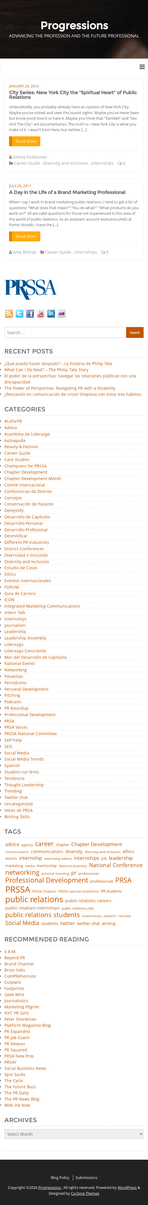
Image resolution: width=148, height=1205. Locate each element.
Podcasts (13, 701)
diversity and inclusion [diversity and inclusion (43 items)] (103, 852)
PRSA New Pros (19, 1056)
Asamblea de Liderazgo (27, 434)
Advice (10, 427)
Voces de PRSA (18, 810)
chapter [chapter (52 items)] (62, 845)
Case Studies (16, 459)
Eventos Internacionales (27, 580)
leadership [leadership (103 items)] (121, 857)
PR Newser (14, 1043)
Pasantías (13, 676)
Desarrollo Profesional (26, 529)
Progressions (50, 1187)
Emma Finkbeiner (30, 157)
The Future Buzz (20, 1086)
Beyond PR (14, 957)
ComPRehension (20, 976)
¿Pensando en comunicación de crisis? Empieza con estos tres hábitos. (73, 394)
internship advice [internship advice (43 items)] (58, 858)
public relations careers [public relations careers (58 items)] (88, 901)
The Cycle (13, 1080)
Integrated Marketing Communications (42, 606)
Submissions (86, 1177)
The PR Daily (16, 1093)
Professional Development (29, 714)
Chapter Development (25, 472)
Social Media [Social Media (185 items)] (22, 923)
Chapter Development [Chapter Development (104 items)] (96, 844)
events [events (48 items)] (11, 858)
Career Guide (27, 163)
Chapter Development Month (32, 478)
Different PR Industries (26, 542)
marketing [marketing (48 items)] (14, 866)
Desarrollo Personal (23, 523)
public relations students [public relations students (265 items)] (42, 915)
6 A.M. (10, 951)
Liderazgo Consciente (25, 651)
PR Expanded (17, 1031)
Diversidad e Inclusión (26, 555)
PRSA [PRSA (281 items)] (123, 880)
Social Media (16, 753)
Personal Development (26, 689)
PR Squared (15, 1050)
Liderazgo (13, 644)
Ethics (10, 574)
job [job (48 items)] (104, 858)
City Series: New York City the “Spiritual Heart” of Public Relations (73, 95)
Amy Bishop (24, 252)
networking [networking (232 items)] (22, 872)
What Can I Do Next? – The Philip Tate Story (46, 369)
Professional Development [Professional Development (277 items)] (46, 880)
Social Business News (25, 1068)
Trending (13, 791)
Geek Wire (14, 994)
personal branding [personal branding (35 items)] (55, 873)
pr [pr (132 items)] (73, 872)
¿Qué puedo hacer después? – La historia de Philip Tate (58, 363)
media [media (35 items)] (29, 866)
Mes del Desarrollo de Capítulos (35, 657)
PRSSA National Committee (30, 733)
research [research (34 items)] (110, 916)
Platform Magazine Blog (27, 1025)
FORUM (11, 587)
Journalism (14, 625)
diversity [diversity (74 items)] (74, 851)
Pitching (12, 695)
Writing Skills (17, 816)
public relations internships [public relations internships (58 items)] (32, 908)
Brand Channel (19, 964)
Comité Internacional (24, 485)
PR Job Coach (17, 1037)
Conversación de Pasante (28, 504)
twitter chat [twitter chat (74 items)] (88, 923)
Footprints (14, 988)
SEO (8, 746)
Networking (15, 670)
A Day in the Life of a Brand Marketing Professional (67, 192)
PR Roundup (16, 708)
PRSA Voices (16, 727)
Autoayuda (14, 440)
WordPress (127, 1187)
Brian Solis (14, 970)
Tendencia (14, 778)
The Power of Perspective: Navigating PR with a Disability (59, 388)
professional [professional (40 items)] (89, 873)
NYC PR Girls (16, 1013)
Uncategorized (18, 804)
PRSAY (10, 1062)
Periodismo (15, 682)
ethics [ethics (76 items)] (128, 851)
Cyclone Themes (85, 1193)
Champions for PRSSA (25, 466)
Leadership (15, 631)
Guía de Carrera (20, 593)
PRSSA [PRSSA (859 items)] (17, 889)
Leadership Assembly (25, 638)
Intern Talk (14, 612)
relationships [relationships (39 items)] (92, 915)
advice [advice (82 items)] (12, 844)
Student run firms (21, 772)
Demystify (14, 510)
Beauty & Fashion (21, 446)
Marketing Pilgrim (21, 1007)
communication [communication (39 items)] (17, 851)
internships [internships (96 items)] (86, 858)
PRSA (9, 721)
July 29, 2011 (20, 185)
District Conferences (24, 548)
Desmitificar (16, 536)
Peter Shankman (20, 1019)
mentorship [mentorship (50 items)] (46, 866)
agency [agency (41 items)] (27, 845)
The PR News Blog (21, 1099)
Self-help (13, 740)
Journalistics (16, 1000)
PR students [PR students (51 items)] (111, 891)
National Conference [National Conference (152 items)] (116, 865)
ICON (9, 599)
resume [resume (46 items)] (124, 916)
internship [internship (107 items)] (30, 857)
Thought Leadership (24, 785)
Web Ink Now (17, 1105)
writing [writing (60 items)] (109, 924)
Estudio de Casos (21, 567)
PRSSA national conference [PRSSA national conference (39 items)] (78, 891)
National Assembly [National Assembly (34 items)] (73, 866)
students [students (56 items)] (49, 924)
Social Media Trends (24, 759)
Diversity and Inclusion (65, 163)
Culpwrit (12, 982)
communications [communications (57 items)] (47, 852)
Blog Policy (60, 1177)
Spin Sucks (14, 1074)
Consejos (13, 498)
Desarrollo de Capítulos (27, 517)
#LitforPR (13, 421)
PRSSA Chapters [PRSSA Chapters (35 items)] (44, 891)
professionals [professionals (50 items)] (101, 881)
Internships (102, 163)
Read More (26, 141)
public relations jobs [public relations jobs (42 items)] (78, 908)
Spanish (12, 765)
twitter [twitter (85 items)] (67, 923)
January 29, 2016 (24, 86)
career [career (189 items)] (44, 844)
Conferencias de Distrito (28, 491)
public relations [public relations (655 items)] (34, 899)
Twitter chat (16, 797)
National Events (19, 663)
